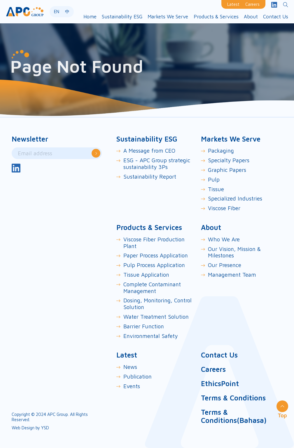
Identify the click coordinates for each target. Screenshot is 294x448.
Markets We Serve (230, 139)
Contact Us (219, 355)
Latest (233, 4)
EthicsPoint (220, 383)
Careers (252, 4)
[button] (122, 16)
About (211, 227)
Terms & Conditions (233, 398)
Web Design (23, 427)
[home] (25, 11)
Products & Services (149, 227)
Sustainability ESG (146, 139)
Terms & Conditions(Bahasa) (234, 416)
